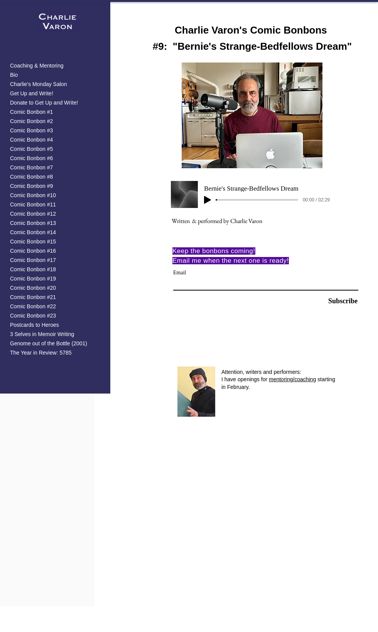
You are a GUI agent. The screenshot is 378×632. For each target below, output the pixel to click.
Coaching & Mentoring (37, 66)
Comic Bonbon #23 (33, 316)
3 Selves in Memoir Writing (42, 334)
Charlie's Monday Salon (38, 84)
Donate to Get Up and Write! (44, 103)
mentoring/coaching (292, 379)
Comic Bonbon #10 (33, 195)
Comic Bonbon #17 (33, 260)
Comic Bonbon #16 (33, 251)
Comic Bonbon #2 (31, 121)
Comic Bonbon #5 (31, 149)
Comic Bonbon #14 (33, 232)
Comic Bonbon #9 (31, 186)
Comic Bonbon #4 (31, 140)
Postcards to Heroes (34, 325)
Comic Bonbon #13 (33, 223)
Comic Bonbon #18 (33, 269)
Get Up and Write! (31, 93)
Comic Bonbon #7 (31, 168)
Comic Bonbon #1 (31, 112)
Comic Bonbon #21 (33, 297)
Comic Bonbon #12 (33, 214)
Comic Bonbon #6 (31, 158)
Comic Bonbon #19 (33, 279)
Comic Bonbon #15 (33, 242)
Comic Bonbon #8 (31, 177)
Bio (14, 75)
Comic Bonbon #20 (33, 288)
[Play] (207, 200)
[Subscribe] (338, 301)
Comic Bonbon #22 (33, 306)
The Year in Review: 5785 (41, 353)
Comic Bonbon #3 (31, 130)
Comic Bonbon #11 (33, 205)
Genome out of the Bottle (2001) (48, 343)
